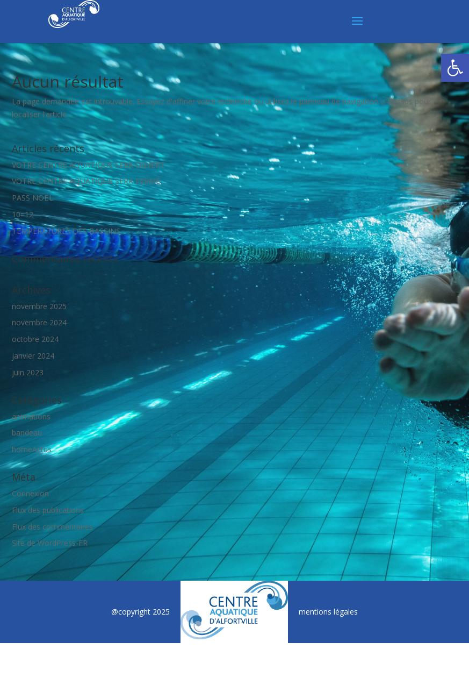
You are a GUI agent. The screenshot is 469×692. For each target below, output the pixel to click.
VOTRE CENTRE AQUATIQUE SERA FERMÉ (86, 181)
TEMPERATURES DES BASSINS (66, 231)
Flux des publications (48, 510)
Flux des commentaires (52, 527)
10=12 (22, 214)
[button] (455, 68)
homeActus (32, 449)
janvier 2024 (33, 356)
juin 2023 (28, 372)
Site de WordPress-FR (50, 543)
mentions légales (328, 612)
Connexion (30, 493)
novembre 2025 (39, 306)
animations (31, 416)
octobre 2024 (35, 339)
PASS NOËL (32, 197)
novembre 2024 (39, 322)
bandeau (27, 432)
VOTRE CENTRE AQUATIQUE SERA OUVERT (88, 165)
